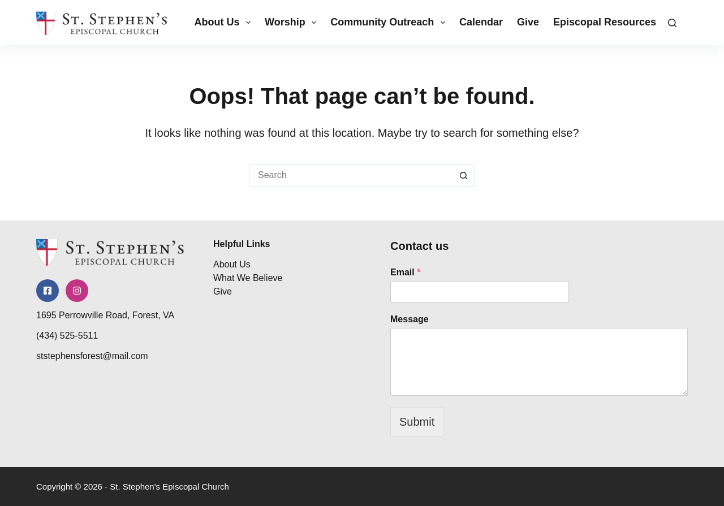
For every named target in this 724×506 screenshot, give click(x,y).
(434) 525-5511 (67, 335)
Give (528, 22)
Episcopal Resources (612, 22)
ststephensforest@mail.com (92, 356)
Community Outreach (390, 22)
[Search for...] (351, 175)
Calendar (481, 22)
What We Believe (247, 278)
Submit (416, 422)
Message (409, 319)
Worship (293, 22)
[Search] (672, 23)
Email (405, 272)
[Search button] (464, 175)
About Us (224, 22)
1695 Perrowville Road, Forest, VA (105, 315)
